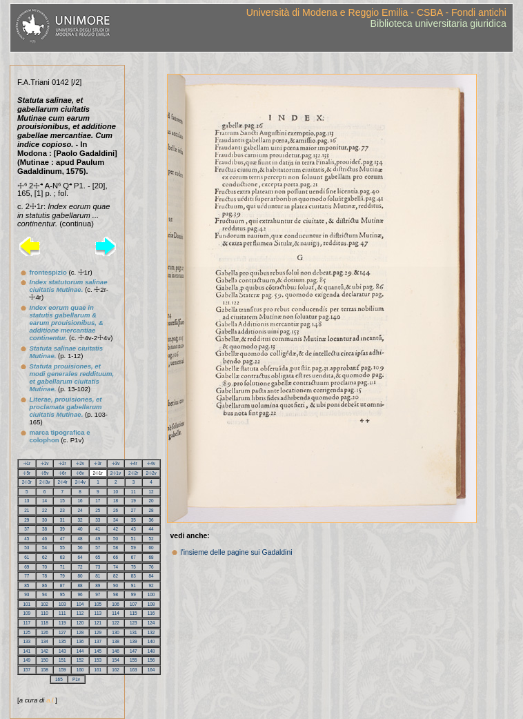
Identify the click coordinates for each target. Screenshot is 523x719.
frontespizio (47, 272)
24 (80, 510)
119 (62, 622)
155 (133, 660)
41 (97, 528)
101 (27, 604)
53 (26, 547)
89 (97, 585)
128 (80, 632)
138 (115, 641)
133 (27, 641)
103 (62, 604)
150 (44, 660)
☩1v (45, 463)
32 (80, 520)
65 (97, 557)
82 (115, 575)
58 (115, 547)
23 (62, 510)
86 (44, 585)
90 (115, 585)
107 (133, 604)
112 (80, 613)
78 (44, 575)
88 (80, 585)
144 (80, 651)
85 (26, 585)
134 (44, 641)
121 (98, 622)
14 (44, 500)
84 (151, 575)
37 (26, 528)
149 (27, 660)
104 (80, 604)
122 (115, 622)
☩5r (26, 473)
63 (62, 557)
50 (115, 538)
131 (133, 632)
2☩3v (44, 482)
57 (97, 547)
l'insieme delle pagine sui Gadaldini (236, 552)
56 (80, 547)
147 (133, 651)
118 (44, 622)
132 (151, 632)
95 (62, 594)
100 (151, 594)
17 (97, 500)
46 (44, 538)
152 (80, 660)
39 (62, 528)
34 (115, 520)
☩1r (27, 463)
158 (44, 669)
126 (44, 632)
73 (97, 566)
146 (115, 651)
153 (98, 660)
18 (115, 500)
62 (44, 557)
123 (133, 622)
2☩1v (115, 473)
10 (115, 491)
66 (115, 557)
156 (151, 660)
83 (133, 575)
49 (97, 538)
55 (62, 547)
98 (115, 594)
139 (133, 641)
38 (44, 528)
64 (80, 557)
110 (44, 613)
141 (27, 651)
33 (97, 520)
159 (62, 669)
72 (80, 566)
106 (115, 604)
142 (44, 651)
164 (151, 669)
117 (27, 622)
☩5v (45, 473)
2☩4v (80, 482)
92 (151, 585)
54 (44, 547)
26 (115, 510)
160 (80, 669)
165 (59, 679)
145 (98, 651)
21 (26, 510)
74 (115, 566)
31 (62, 520)
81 (97, 575)
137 (98, 641)
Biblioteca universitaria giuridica (438, 23)
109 (27, 613)
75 (133, 566)
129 (98, 632)
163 (133, 669)
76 (151, 566)
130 (115, 632)
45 (26, 538)
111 (62, 613)
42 (115, 528)
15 (62, 500)
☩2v (80, 463)
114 (115, 613)
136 (80, 641)
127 (62, 632)
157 (27, 669)
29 (26, 520)
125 (27, 632)
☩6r (62, 473)
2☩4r (62, 482)
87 (62, 585)
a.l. (50, 700)
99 (133, 594)
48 (80, 538)
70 (44, 566)
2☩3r (27, 482)
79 (62, 575)
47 (62, 538)
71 (62, 566)
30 (44, 520)
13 (26, 500)
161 (98, 669)
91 (133, 585)
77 (26, 575)
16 (80, 500)
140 (151, 641)
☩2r (62, 463)
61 (26, 557)
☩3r (97, 463)
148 (151, 651)
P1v (76, 679)
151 (62, 660)
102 (44, 604)
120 (80, 622)
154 (115, 660)
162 (115, 669)
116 (151, 613)
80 (80, 575)
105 (98, 604)
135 (62, 641)
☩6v (80, 473)
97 (97, 594)
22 (44, 510)
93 (26, 594)
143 (62, 651)
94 (44, 594)
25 (97, 510)
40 (80, 528)
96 (80, 594)
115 (133, 613)
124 (151, 622)
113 (98, 613)
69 (26, 566)
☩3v (116, 463)
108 (151, 604)
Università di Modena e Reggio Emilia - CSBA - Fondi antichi (376, 12)
